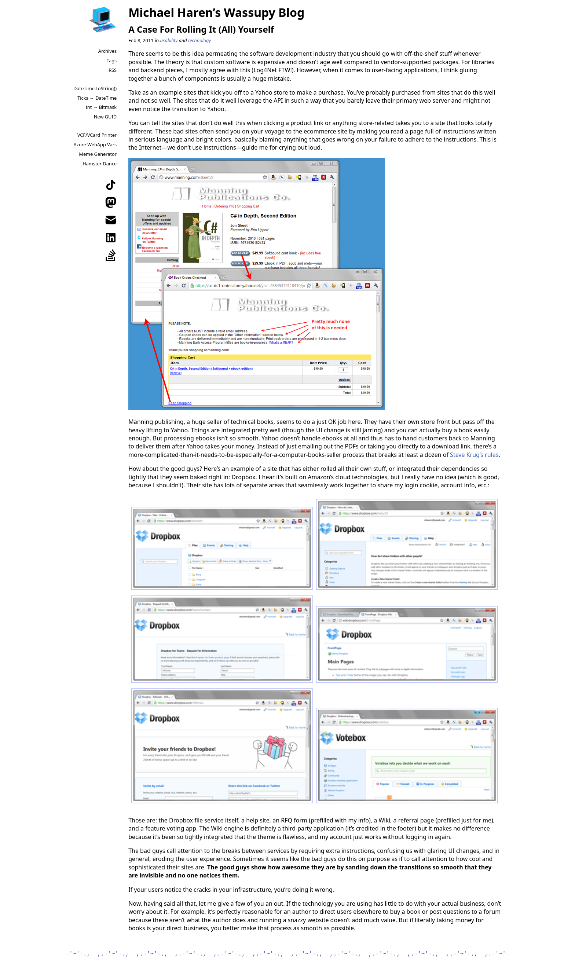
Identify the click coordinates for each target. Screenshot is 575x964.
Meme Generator (98, 154)
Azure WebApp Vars (95, 144)
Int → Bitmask (101, 107)
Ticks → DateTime (97, 98)
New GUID (105, 116)
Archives (107, 51)
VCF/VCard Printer (97, 135)
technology (199, 40)
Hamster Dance (100, 163)
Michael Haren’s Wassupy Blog (216, 12)
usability (168, 40)
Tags (112, 60)
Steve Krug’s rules (474, 455)
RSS (113, 70)
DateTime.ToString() (95, 88)
